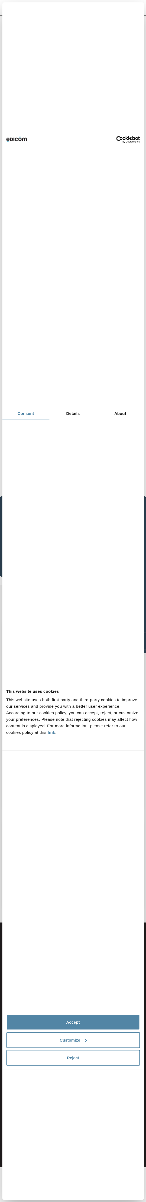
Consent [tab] (26, 413)
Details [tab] (73, 413)
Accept (73, 1022)
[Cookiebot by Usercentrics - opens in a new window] (116, 139)
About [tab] (120, 413)
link (51, 732)
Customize (73, 1040)
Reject (73, 1057)
